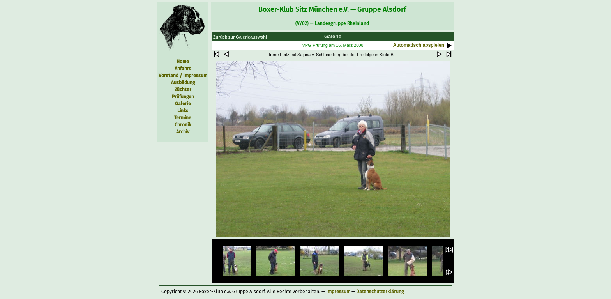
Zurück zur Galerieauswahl (240, 37)
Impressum (338, 291)
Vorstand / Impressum (183, 75)
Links (182, 110)
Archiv (182, 131)
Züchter (183, 89)
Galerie (183, 103)
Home (183, 61)
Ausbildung (183, 82)
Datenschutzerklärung (380, 291)
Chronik (183, 124)
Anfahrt (183, 68)
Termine (182, 117)
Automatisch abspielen (423, 45)
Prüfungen (183, 96)
